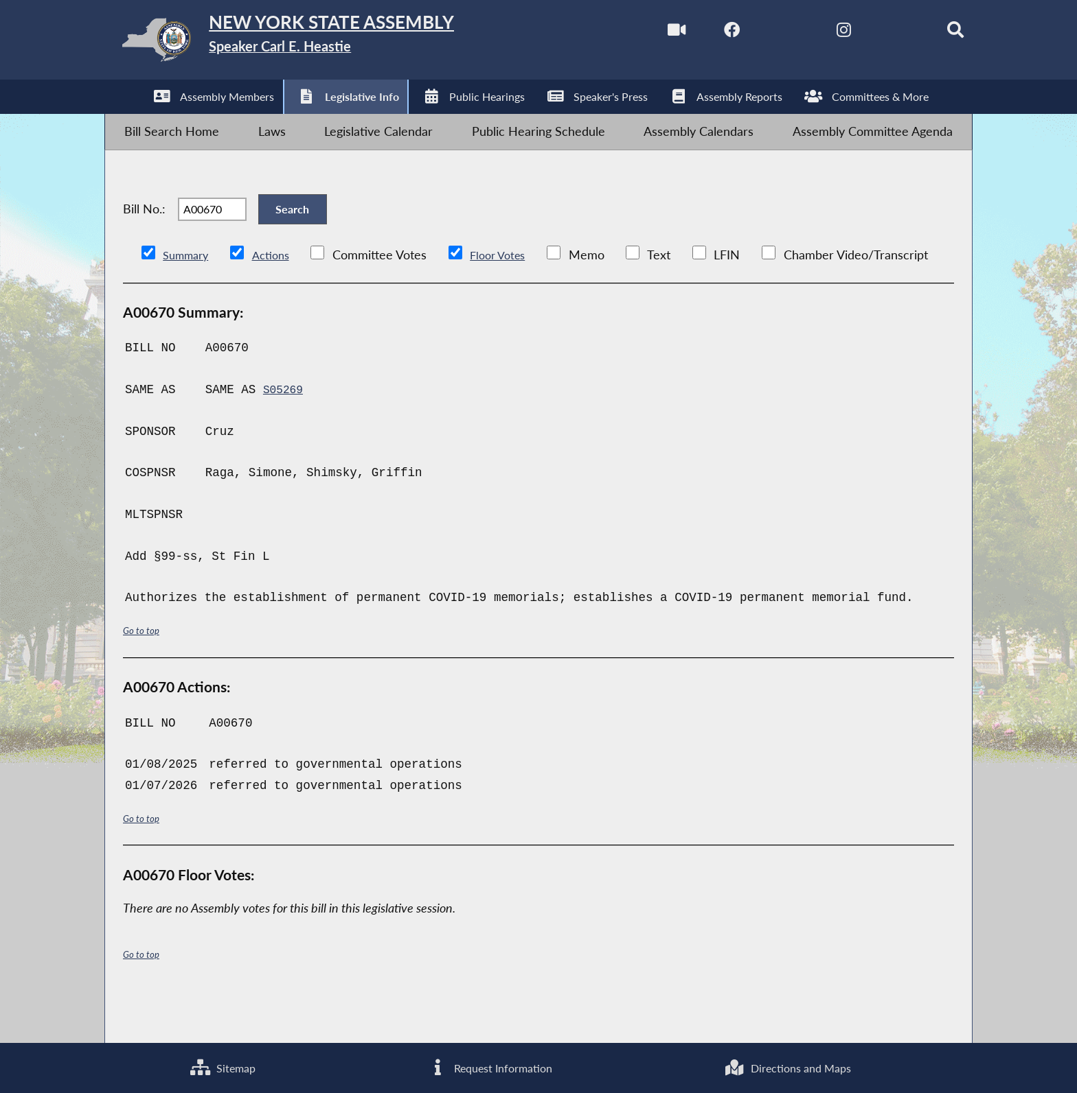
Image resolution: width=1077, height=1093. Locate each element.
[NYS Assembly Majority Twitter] (755, 33)
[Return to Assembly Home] (322, 43)
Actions (278, 294)
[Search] (930, 33)
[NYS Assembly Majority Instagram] (814, 33)
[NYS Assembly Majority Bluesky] (872, 33)
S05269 (284, 429)
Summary (188, 294)
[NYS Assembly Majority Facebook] (698, 33)
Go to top (143, 670)
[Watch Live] (639, 33)
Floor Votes (510, 294)
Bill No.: (144, 238)
